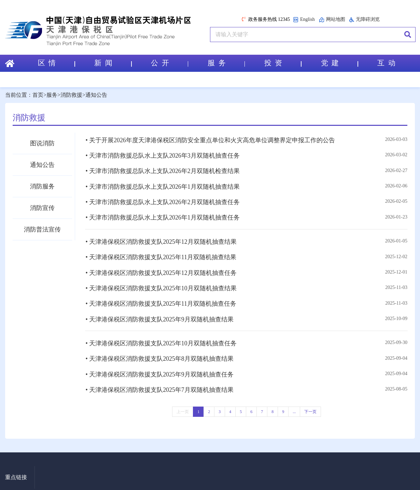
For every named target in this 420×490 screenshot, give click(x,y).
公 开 (169, 63)
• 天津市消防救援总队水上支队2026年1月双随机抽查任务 (162, 215)
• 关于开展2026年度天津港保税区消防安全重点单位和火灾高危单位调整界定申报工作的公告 (210, 140)
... (294, 404)
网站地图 (332, 20)
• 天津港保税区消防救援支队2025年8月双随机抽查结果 (159, 352)
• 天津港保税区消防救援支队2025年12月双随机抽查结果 (161, 239)
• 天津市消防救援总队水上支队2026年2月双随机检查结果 (162, 170)
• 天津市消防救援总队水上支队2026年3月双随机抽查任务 (162, 155)
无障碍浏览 (364, 19)
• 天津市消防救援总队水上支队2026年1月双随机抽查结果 (162, 185)
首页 (37, 95)
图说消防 (42, 143)
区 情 (56, 63)
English (304, 20)
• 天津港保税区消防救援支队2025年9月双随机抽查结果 (159, 314)
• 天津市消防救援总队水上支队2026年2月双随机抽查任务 (162, 200)
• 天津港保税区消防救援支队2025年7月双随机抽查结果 (159, 383)
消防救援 (71, 95)
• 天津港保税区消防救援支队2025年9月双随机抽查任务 (159, 368)
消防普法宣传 (42, 229)
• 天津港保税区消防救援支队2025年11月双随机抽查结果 (160, 254)
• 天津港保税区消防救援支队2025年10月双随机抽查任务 (161, 337)
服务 (51, 95)
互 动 (386, 63)
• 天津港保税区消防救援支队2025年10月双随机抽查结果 (161, 284)
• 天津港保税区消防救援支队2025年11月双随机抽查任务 (160, 299)
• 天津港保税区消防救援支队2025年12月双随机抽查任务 (161, 269)
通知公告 (96, 95)
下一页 (310, 404)
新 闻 (112, 63)
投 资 (283, 63)
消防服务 (42, 186)
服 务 (226, 63)
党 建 (339, 63)
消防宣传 (42, 207)
